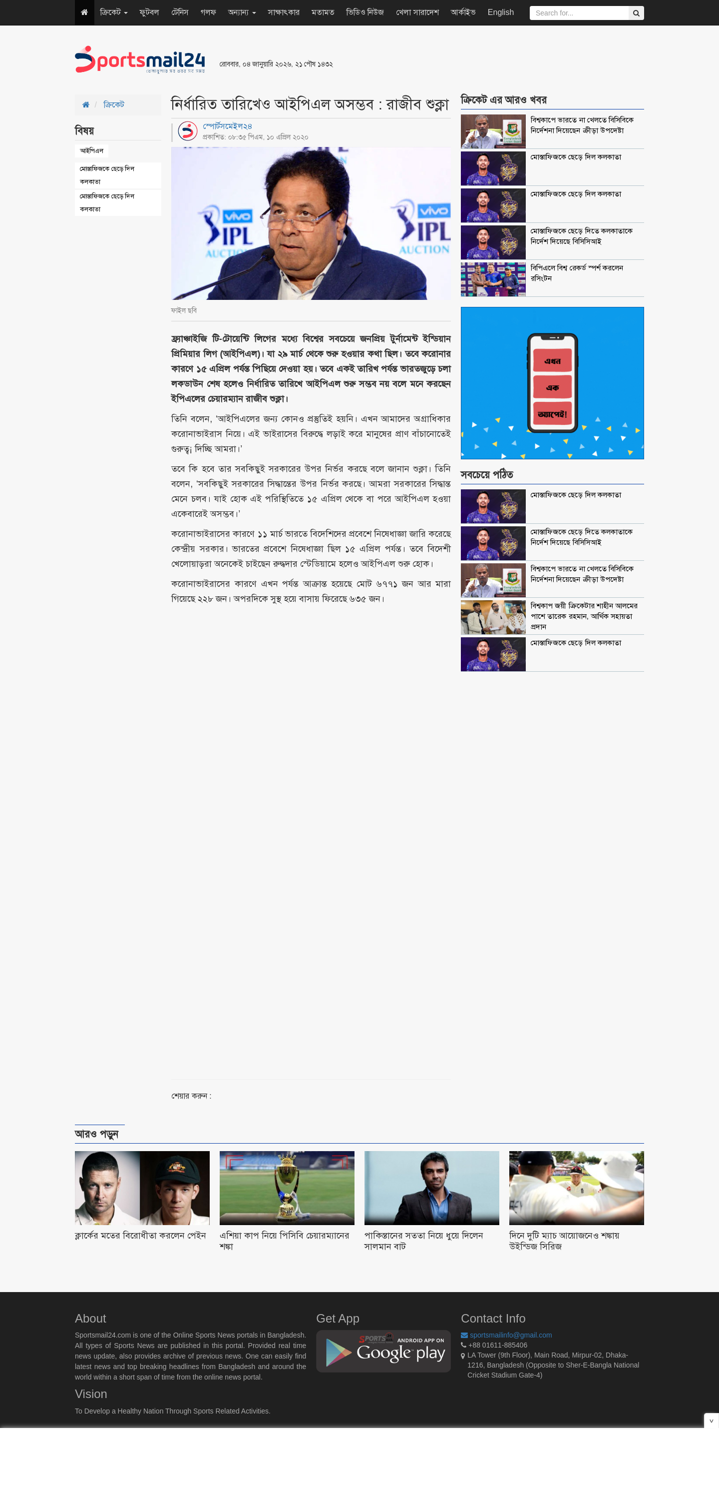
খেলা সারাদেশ (417, 12)
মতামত (323, 12)
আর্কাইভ (463, 12)
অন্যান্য (242, 12)
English (501, 12)
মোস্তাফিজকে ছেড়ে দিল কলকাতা (107, 175)
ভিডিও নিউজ (365, 12)
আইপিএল (91, 150)
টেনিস (180, 12)
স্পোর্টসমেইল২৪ (228, 126)
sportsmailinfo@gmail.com (506, 1335)
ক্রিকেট (114, 12)
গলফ (208, 12)
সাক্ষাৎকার (284, 12)
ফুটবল (149, 12)
